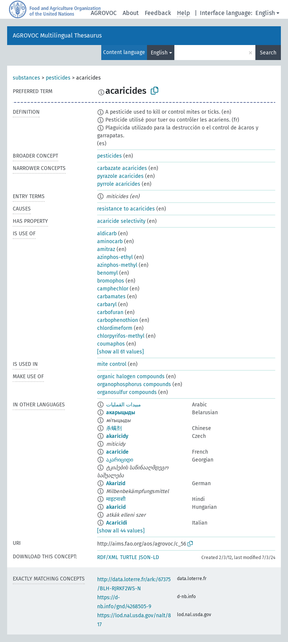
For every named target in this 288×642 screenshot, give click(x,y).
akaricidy (117, 436)
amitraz (106, 249)
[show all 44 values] (121, 531)
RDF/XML (107, 557)
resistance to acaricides (126, 209)
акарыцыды (120, 412)
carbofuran (110, 312)
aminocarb (110, 241)
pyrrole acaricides (118, 184)
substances (26, 78)
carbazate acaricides (122, 168)
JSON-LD (149, 557)
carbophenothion (117, 320)
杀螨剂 (114, 428)
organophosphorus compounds (134, 384)
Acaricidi (116, 523)
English (265, 13)
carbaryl (107, 304)
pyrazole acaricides (120, 176)
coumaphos (111, 344)
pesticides (58, 78)
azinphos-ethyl (115, 257)
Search (268, 53)
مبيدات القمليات (123, 404)
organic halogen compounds (131, 376)
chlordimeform (114, 328)
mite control (111, 364)
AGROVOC (104, 13)
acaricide (117, 452)
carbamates (111, 296)
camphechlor (112, 289)
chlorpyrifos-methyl (120, 336)
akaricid (116, 507)
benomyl (107, 273)
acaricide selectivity (121, 221)
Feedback (158, 13)
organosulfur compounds (127, 392)
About (131, 13)
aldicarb (107, 233)
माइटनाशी (116, 499)
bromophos (110, 281)
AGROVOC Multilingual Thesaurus (57, 35)
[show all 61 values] (120, 352)
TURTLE (128, 557)
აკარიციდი (119, 460)
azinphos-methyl (117, 265)
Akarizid (115, 483)
